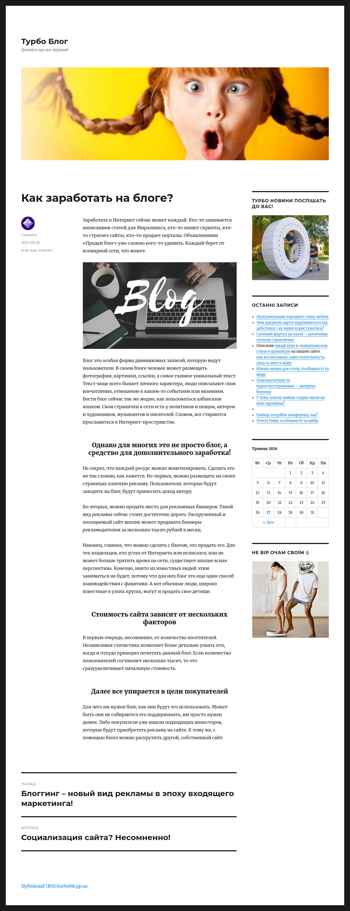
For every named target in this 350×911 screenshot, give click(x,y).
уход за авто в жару (274, 363)
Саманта (29, 235)
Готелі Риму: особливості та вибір (287, 420)
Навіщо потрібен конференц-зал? (287, 415)
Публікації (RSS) (39, 886)
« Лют (268, 522)
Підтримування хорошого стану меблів (292, 316)
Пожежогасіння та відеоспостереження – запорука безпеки (286, 386)
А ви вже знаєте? (37, 250)
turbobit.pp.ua (73, 886)
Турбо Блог (44, 41)
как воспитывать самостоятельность (290, 357)
